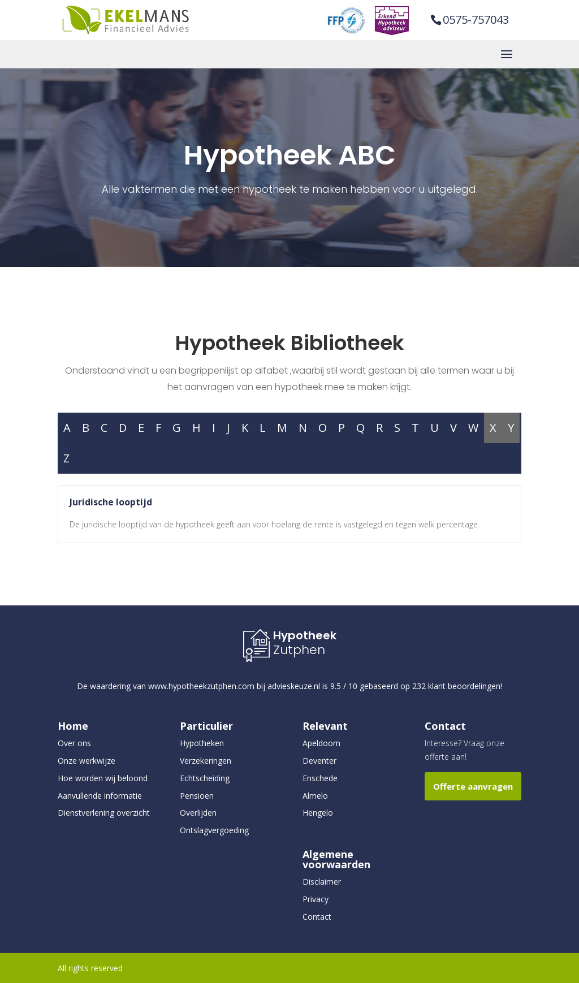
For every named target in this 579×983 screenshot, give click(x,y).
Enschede (320, 778)
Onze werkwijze (86, 760)
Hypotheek (304, 635)
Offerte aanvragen (473, 786)
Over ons (74, 743)
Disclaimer (322, 881)
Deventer (319, 760)
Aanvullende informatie (100, 795)
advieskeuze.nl (293, 686)
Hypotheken (202, 743)
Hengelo (318, 812)
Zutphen (299, 650)
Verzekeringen (205, 760)
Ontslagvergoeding (214, 830)
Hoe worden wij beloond (103, 778)
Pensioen (197, 795)
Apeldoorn (321, 743)
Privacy (316, 899)
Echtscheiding (205, 778)
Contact (317, 916)
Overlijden (198, 812)
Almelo (315, 795)
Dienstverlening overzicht (104, 812)
